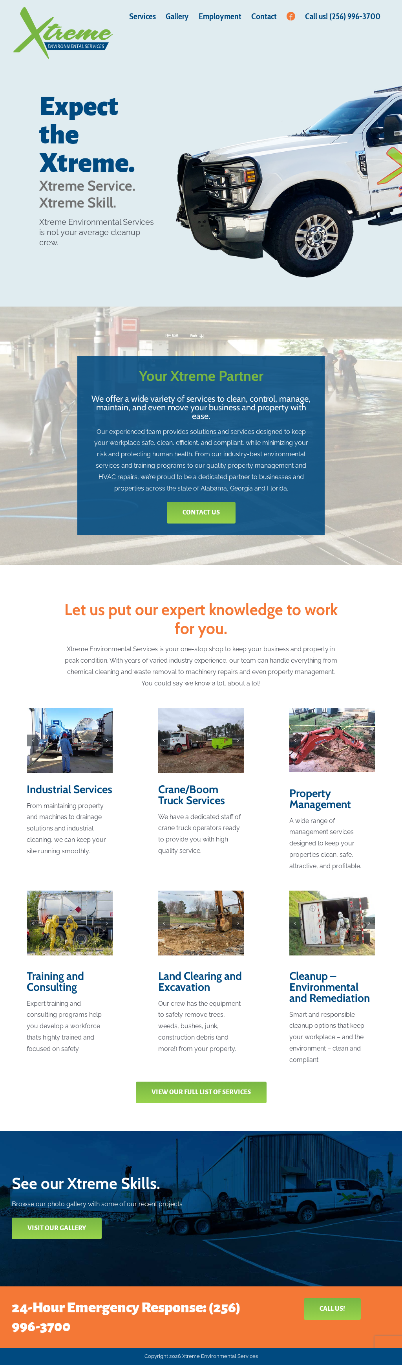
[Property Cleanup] (201, 923)
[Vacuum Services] (70, 740)
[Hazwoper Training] (70, 923)
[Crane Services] (201, 740)
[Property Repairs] (332, 740)
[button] (32, 740)
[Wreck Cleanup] (332, 923)
